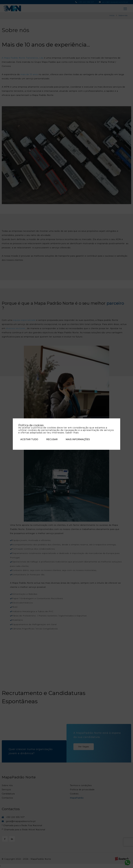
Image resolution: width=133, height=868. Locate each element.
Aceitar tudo (29, 439)
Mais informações (78, 439)
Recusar (52, 439)
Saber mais (72, 432)
